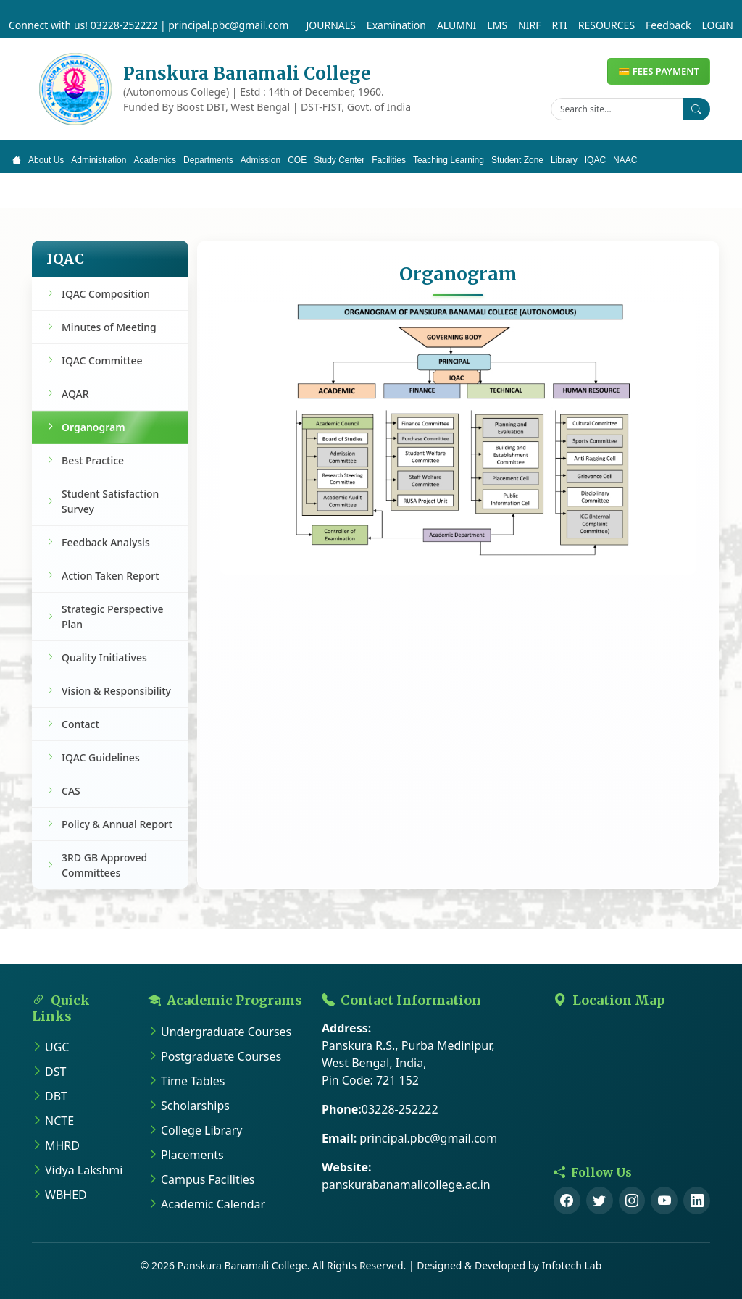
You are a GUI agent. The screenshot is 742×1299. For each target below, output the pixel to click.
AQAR (75, 394)
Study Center (339, 160)
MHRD (62, 1145)
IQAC (595, 160)
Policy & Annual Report (117, 824)
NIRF (529, 25)
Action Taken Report (110, 575)
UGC (57, 1047)
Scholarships (195, 1106)
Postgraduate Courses (221, 1056)
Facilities (389, 160)
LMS (497, 25)
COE (297, 160)
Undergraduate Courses (226, 1032)
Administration (98, 160)
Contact (80, 724)
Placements (192, 1155)
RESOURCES (606, 25)
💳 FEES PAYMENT (658, 71)
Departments (208, 160)
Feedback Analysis (106, 542)
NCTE (59, 1121)
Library (564, 160)
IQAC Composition (106, 294)
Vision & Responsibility (116, 691)
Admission (260, 160)
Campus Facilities (208, 1179)
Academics (154, 160)
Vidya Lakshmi (83, 1170)
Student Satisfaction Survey (110, 501)
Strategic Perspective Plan (113, 616)
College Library (201, 1130)
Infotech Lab (571, 1265)
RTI (559, 25)
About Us (46, 160)
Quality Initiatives (104, 657)
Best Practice (93, 460)
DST (55, 1071)
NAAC (625, 160)
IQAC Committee (102, 360)
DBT (56, 1096)
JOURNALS (331, 25)
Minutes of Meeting (109, 327)
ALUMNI (456, 25)
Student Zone (517, 160)
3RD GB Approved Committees (104, 865)
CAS (71, 791)
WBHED (66, 1195)
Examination (396, 25)
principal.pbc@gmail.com (228, 25)
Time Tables (193, 1081)
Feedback (668, 25)
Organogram (93, 427)
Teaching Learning (448, 160)
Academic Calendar (213, 1204)
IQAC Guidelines (101, 757)
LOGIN (717, 25)
